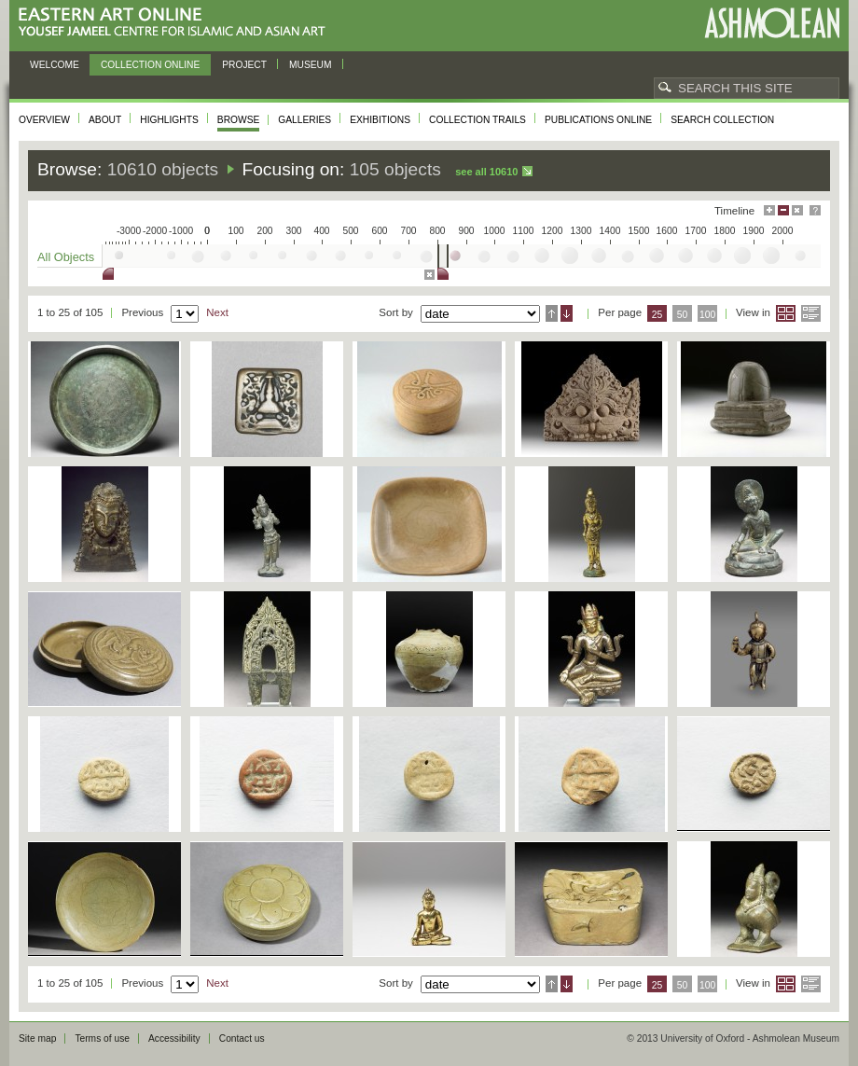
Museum (310, 65)
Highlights (169, 120)
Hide (797, 210)
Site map (37, 1038)
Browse (238, 120)
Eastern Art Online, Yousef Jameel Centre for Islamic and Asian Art (177, 22)
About (105, 120)
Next (217, 312)
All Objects (65, 257)
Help (815, 210)
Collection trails (477, 120)
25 (657, 315)
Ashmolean (771, 22)
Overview (44, 120)
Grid (786, 313)
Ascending (552, 313)
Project (244, 65)
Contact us (242, 1038)
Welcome (54, 65)
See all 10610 (486, 171)
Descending (566, 313)
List (811, 313)
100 (707, 315)
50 (682, 315)
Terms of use (102, 1038)
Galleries (304, 120)
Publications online (598, 120)
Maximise (769, 210)
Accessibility (174, 1038)
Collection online (150, 65)
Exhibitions (380, 120)
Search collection (722, 120)
